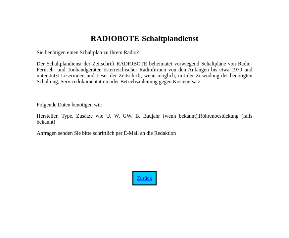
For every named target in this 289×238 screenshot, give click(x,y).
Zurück (144, 178)
